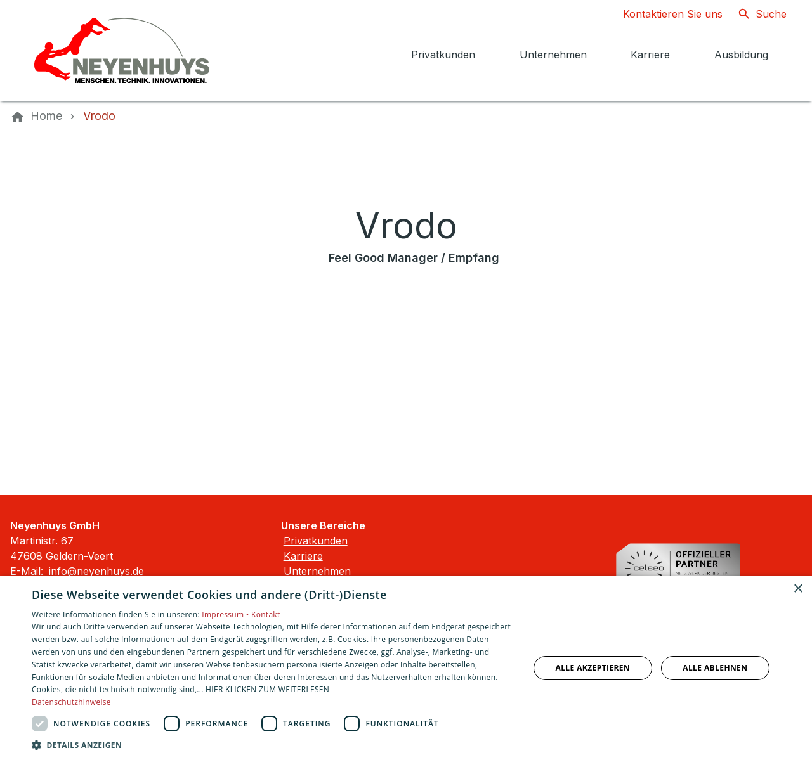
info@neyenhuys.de (96, 571)
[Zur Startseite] (121, 50)
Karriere (303, 556)
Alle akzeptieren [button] (593, 667)
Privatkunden (316, 540)
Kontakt (265, 614)
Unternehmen (317, 571)
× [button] (797, 589)
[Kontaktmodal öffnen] (663, 14)
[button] (273, 744)
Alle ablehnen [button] (715, 667)
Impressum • (226, 614)
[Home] (46, 116)
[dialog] (406, 668)
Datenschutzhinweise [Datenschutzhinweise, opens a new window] (71, 702)
